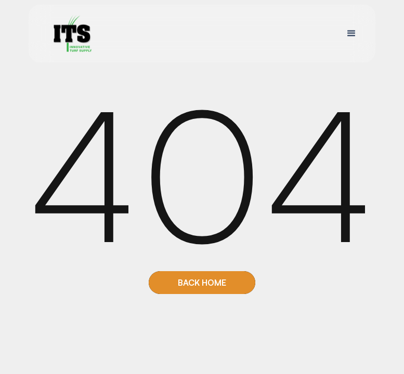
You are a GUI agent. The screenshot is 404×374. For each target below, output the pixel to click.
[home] (72, 33)
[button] (351, 33)
